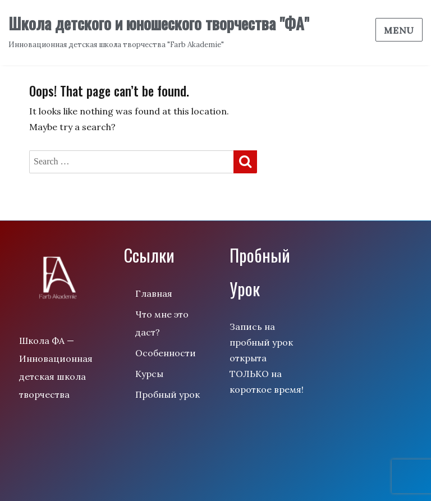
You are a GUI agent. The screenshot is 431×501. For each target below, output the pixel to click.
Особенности (165, 352)
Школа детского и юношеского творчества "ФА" (158, 23)
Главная (153, 293)
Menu (399, 30)
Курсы (149, 373)
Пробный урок (167, 394)
